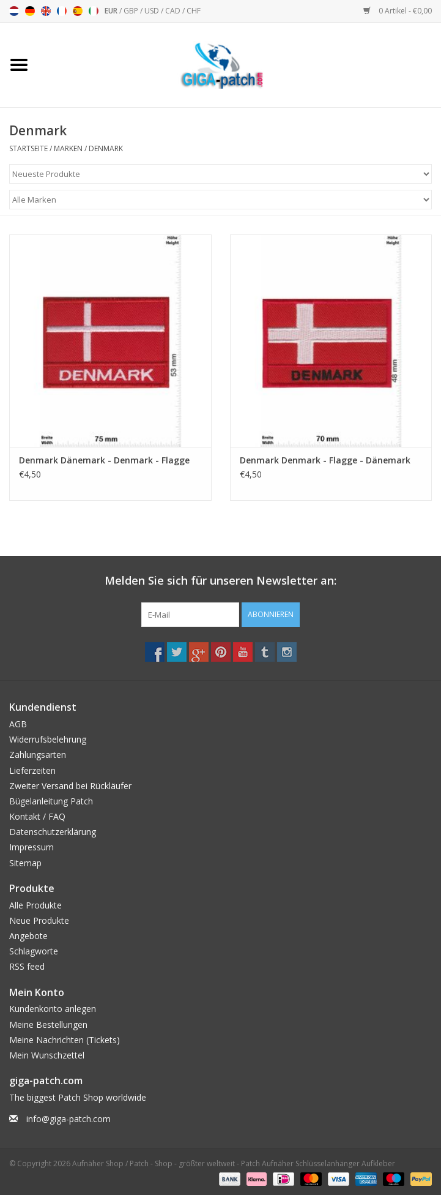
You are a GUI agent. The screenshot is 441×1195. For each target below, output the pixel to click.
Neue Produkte (39, 920)
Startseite (28, 148)
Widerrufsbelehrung (47, 739)
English (46, 11)
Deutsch (30, 11)
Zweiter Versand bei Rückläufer (70, 786)
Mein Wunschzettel (46, 1055)
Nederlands (14, 11)
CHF (194, 11)
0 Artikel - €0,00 (397, 11)
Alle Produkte (35, 905)
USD (152, 11)
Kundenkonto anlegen (52, 1008)
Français (62, 11)
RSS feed (27, 966)
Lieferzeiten (32, 770)
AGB (18, 724)
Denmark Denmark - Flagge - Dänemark (325, 460)
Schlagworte (33, 951)
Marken (68, 148)
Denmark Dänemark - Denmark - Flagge (104, 460)
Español (78, 11)
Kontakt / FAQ (37, 816)
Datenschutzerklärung (52, 831)
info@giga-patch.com (68, 1119)
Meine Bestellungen (48, 1024)
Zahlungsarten (37, 754)
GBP (132, 11)
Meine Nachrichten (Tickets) (64, 1040)
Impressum (31, 847)
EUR (112, 11)
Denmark (106, 148)
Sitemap (25, 863)
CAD (173, 11)
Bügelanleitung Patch (51, 801)
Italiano (93, 11)
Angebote (28, 936)
